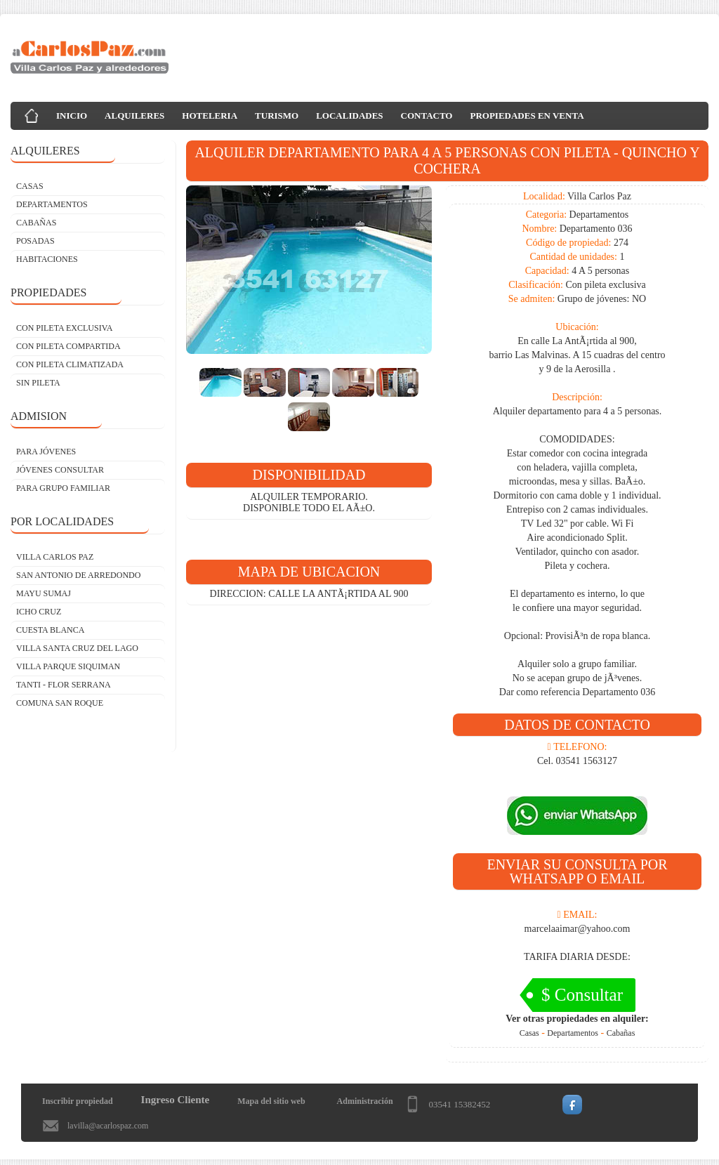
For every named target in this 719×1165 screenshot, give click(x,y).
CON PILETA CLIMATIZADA (70, 364)
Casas (529, 1033)
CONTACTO (427, 115)
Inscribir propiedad (77, 1101)
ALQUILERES (134, 115)
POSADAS (35, 241)
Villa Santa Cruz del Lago (77, 648)
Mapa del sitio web (271, 1101)
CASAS (30, 186)
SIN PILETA (38, 383)
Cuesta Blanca (50, 630)
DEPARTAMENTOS (52, 204)
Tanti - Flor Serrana (63, 685)
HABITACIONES (47, 259)
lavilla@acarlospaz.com (107, 1126)
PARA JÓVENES (46, 451)
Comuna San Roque (59, 703)
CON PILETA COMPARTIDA (68, 346)
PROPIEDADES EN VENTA (526, 115)
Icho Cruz (38, 612)
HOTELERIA (209, 115)
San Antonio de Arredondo (78, 575)
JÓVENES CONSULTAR (60, 470)
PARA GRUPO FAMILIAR (63, 488)
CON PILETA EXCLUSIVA (64, 328)
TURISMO (276, 115)
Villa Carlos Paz (54, 557)
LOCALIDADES (349, 115)
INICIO (71, 115)
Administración (365, 1101)
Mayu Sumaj (43, 593)
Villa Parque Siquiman (68, 666)
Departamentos (572, 1033)
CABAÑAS (36, 223)
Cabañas (621, 1033)
